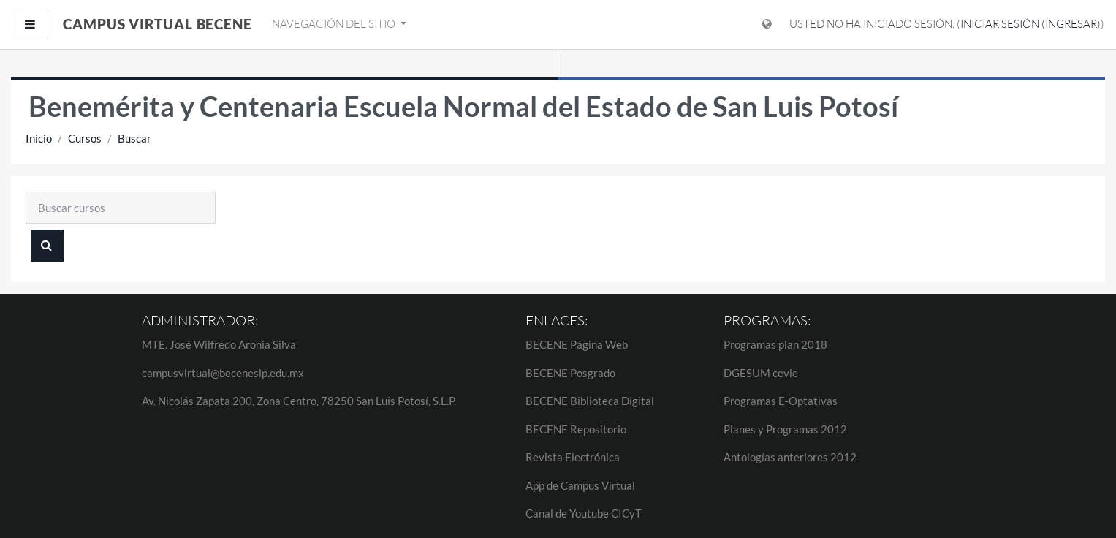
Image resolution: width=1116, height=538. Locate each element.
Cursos (85, 138)
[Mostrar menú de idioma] (767, 24)
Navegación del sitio (335, 24)
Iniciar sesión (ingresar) (1030, 24)
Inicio (39, 138)
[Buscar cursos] (121, 208)
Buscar (134, 138)
